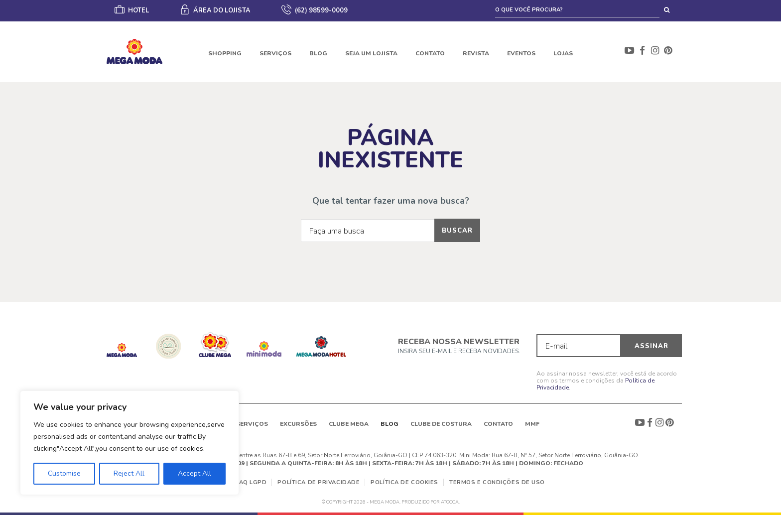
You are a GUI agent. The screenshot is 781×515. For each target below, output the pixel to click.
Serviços (275, 53)
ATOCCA (450, 502)
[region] (129, 442)
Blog (318, 53)
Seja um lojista (371, 53)
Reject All (129, 473)
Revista (476, 53)
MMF (532, 424)
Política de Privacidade (318, 482)
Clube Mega (349, 424)
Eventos (521, 53)
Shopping (225, 53)
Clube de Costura (441, 424)
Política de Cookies (404, 482)
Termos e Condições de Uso (497, 482)
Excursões (298, 424)
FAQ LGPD (251, 482)
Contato (430, 53)
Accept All (194, 473)
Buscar (457, 230)
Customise (64, 473)
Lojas (563, 53)
